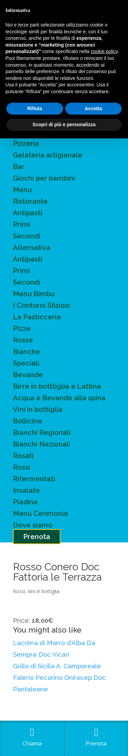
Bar (19, 167)
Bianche (26, 352)
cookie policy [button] (104, 51)
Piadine (25, 502)
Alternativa (31, 247)
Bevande (28, 375)
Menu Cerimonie (40, 513)
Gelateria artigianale (47, 155)
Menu (22, 190)
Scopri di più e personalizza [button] (63, 124)
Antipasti (27, 213)
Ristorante (30, 201)
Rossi (21, 467)
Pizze (21, 328)
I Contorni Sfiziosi (41, 305)
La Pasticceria (37, 317)
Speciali (26, 363)
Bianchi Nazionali (41, 444)
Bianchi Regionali (42, 433)
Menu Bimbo (34, 294)
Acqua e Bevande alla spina (59, 398)
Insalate (26, 490)
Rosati (23, 456)
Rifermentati (34, 479)
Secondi (26, 236)
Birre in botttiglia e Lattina (57, 386)
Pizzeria (26, 143)
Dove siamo (33, 525)
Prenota (36, 537)
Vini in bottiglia (37, 409)
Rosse (23, 340)
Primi (21, 224)
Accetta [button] (93, 108)
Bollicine (27, 421)
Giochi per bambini (44, 178)
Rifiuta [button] (34, 108)
